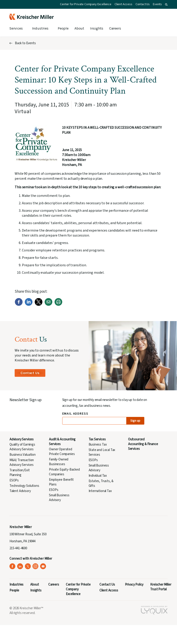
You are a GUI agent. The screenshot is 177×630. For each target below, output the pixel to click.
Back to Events (25, 43)
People (63, 28)
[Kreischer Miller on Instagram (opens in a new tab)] (35, 566)
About (79, 28)
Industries (40, 28)
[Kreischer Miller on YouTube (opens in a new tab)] (43, 566)
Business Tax (98, 444)
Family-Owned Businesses (58, 462)
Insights (96, 28)
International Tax (100, 491)
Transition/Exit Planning (19, 472)
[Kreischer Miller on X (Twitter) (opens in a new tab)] (28, 566)
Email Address (75, 414)
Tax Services (97, 439)
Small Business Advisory (59, 497)
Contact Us (143, 4)
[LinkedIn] (29, 304)
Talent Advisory (20, 491)
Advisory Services (21, 439)
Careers (115, 28)
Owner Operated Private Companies (62, 451)
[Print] (58, 304)
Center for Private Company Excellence (85, 4)
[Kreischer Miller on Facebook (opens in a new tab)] (12, 566)
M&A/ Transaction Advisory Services (21, 462)
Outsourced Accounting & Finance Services (143, 444)
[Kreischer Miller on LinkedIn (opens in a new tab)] (20, 566)
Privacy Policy (134, 584)
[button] (166, 4)
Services (16, 28)
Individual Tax (98, 475)
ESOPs (14, 480)
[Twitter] (38, 304)
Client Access (123, 4)
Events (157, 4)
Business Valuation (22, 454)
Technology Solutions (24, 485)
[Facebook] (19, 304)
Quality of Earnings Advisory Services (22, 447)
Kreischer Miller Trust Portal (160, 587)
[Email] (48, 304)
